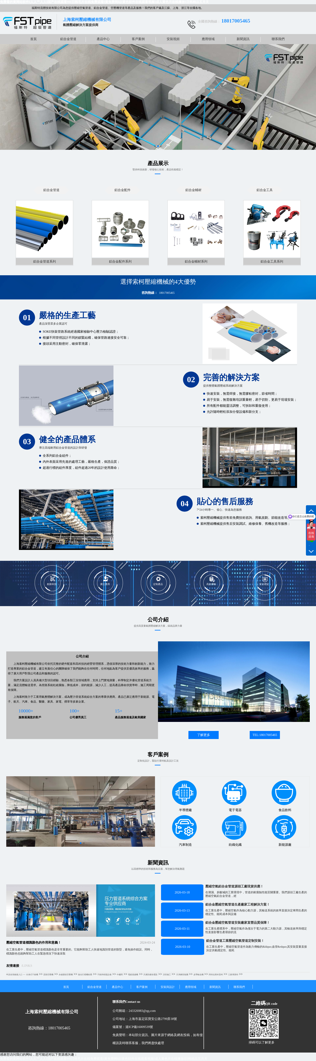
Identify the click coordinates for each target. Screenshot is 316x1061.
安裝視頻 (173, 39)
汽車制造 (184, 830)
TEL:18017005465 (265, 735)
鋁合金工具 (265, 190)
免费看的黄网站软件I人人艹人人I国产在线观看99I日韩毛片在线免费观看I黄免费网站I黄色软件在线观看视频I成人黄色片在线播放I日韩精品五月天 (104, 2)
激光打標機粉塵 (85, 974)
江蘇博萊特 (233, 974)
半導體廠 (184, 796)
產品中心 (103, 39)
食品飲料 (284, 796)
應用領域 (208, 39)
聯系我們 (278, 39)
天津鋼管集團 (182, 974)
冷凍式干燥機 (32, 974)
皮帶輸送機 (198, 974)
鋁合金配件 (122, 190)
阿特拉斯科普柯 (216, 974)
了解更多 (203, 735)
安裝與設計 (168, 987)
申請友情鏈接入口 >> (15, 974)
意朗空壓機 (48, 974)
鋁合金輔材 (193, 190)
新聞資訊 (243, 39)
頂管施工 (167, 974)
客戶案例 (138, 39)
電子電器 (234, 796)
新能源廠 (284, 830)
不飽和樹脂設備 (104, 974)
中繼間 (120, 974)
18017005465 (167, 292)
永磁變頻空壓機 (66, 974)
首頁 (33, 39)
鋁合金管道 (68, 39)
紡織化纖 (234, 830)
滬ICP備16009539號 (139, 1027)
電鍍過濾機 (133, 974)
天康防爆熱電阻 (150, 974)
